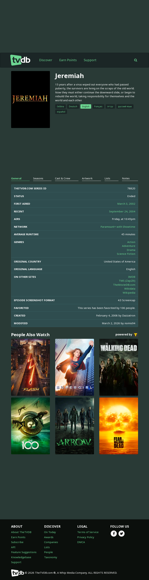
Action (131, 242)
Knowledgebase (21, 557)
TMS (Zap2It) (127, 280)
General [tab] (16, 178)
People (48, 552)
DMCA (81, 542)
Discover (45, 60)
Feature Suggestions (24, 552)
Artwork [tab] (87, 178)
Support (90, 60)
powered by (126, 334)
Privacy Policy (85, 537)
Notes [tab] (126, 178)
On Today (50, 532)
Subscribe (17, 542)
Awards (48, 537)
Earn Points (68, 60)
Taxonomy (50, 557)
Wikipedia (129, 292)
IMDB (131, 276)
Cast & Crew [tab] (62, 178)
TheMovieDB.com (124, 284)
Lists (47, 547)
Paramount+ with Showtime (118, 226)
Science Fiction (126, 253)
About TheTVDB (21, 532)
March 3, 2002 (126, 203)
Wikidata (129, 288)
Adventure (128, 246)
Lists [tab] (107, 178)
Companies (51, 542)
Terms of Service (88, 532)
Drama (131, 250)
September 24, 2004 (122, 211)
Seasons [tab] (38, 178)
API (13, 547)
